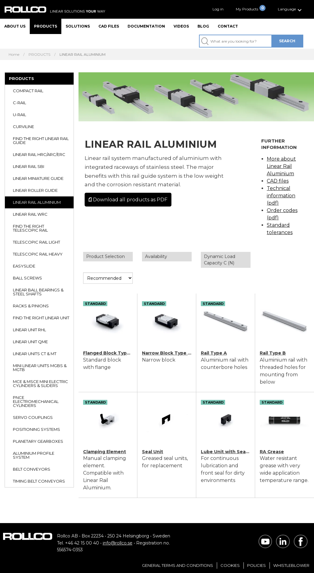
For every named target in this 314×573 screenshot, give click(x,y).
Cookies (230, 565)
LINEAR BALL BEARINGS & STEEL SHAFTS (38, 291)
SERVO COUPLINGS (33, 417)
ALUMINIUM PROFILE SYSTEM (33, 455)
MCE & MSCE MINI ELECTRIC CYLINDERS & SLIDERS (40, 383)
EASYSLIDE (24, 266)
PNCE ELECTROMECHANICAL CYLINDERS (36, 401)
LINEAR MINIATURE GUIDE (38, 178)
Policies (256, 565)
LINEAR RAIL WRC (30, 214)
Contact (228, 26)
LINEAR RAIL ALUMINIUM (37, 202)
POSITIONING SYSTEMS (36, 429)
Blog (203, 26)
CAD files (108, 26)
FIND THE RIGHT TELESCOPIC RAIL (30, 228)
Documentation (146, 26)
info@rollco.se (117, 543)
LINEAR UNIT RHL (29, 329)
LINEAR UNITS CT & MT (34, 353)
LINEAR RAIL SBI (28, 166)
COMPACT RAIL (28, 90)
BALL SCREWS (27, 277)
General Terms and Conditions (177, 565)
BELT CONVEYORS (31, 469)
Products (45, 26)
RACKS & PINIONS (31, 305)
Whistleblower (291, 565)
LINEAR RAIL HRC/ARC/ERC (39, 154)
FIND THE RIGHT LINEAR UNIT (41, 317)
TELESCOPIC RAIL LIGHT (36, 242)
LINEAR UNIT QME (30, 341)
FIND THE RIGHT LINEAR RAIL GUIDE (41, 140)
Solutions (78, 26)
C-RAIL (19, 102)
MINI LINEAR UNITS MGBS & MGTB (40, 367)
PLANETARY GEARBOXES (38, 441)
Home (14, 54)
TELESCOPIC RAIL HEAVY (38, 254)
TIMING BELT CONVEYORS (39, 481)
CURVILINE (23, 126)
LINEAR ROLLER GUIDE (35, 190)
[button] (290, 9)
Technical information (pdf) (281, 195)
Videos (181, 26)
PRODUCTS (39, 54)
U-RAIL (19, 114)
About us (14, 26)
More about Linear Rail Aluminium (281, 166)
